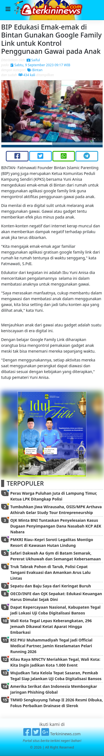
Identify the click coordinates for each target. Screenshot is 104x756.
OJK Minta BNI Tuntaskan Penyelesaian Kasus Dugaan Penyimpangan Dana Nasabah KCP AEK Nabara (55, 526)
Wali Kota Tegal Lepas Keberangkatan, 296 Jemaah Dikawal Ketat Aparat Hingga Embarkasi (51, 626)
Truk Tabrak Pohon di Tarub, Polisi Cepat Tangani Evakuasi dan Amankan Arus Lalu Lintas (50, 572)
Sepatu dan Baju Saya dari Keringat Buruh (50, 586)
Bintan (34, 70)
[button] (9, 113)
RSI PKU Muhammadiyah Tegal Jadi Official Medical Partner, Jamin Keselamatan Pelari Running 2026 (51, 645)
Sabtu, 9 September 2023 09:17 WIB (40, 65)
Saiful (33, 60)
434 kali (27, 75)
